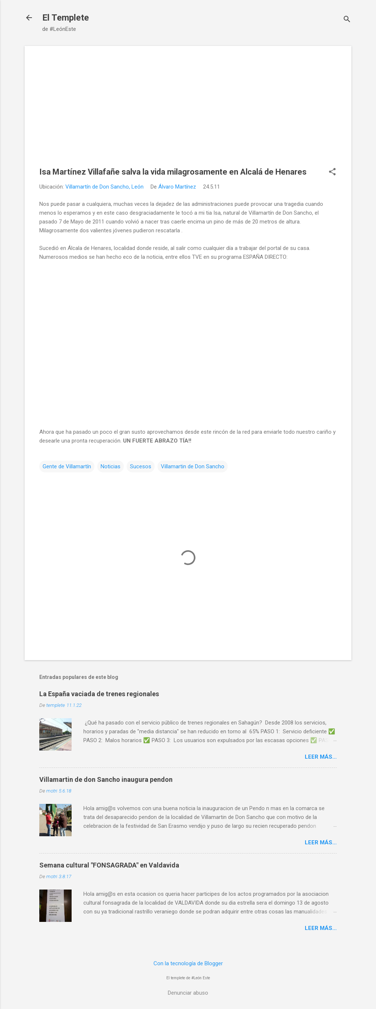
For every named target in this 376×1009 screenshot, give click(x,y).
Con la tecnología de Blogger (188, 963)
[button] (332, 172)
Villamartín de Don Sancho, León (104, 186)
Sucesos (140, 466)
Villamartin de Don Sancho (192, 466)
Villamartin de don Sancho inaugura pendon (106, 779)
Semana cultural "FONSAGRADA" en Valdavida (109, 865)
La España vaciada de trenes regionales (99, 694)
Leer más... (321, 757)
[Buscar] (347, 20)
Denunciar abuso (188, 993)
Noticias (110, 466)
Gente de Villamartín (67, 466)
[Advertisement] (188, 112)
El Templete (65, 17)
